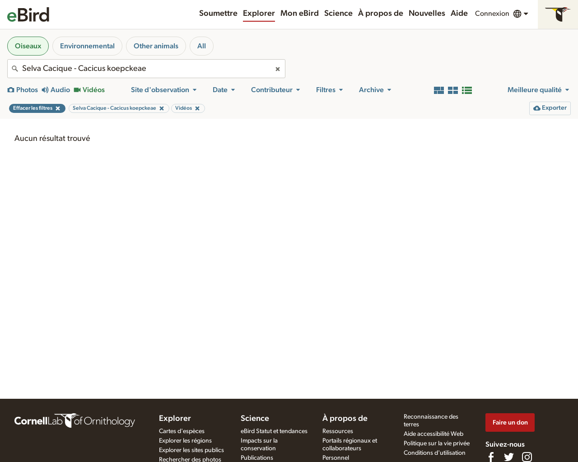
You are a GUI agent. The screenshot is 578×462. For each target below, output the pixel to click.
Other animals (156, 46)
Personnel (335, 458)
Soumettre (218, 13)
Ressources (337, 431)
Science (338, 13)
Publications (257, 458)
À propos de (380, 13)
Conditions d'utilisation (435, 453)
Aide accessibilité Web (433, 434)
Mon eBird (299, 13)
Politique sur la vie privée (437, 443)
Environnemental (87, 46)
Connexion (492, 13)
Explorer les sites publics (191, 450)
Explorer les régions (185, 441)
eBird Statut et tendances (274, 431)
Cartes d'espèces (182, 431)
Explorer (259, 13)
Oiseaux (28, 46)
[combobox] (146, 69)
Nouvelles (427, 13)
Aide (459, 13)
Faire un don (510, 422)
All (201, 46)
